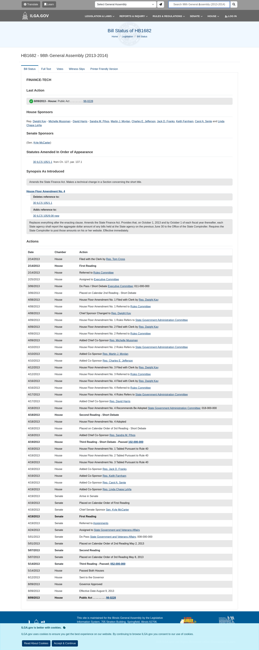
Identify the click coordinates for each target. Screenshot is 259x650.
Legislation (127, 36)
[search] (199, 4)
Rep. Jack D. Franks (115, 469)
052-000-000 (117, 563)
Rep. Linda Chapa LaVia (117, 489)
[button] (97, 16)
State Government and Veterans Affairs (117, 530)
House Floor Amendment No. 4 (45, 191)
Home (115, 36)
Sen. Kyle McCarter (117, 509)
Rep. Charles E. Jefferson (118, 360)
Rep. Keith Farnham (114, 475)
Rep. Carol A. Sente (114, 482)
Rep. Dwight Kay (148, 299)
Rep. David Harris (119, 401)
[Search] (233, 4)
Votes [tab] (60, 69)
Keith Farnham (185, 121)
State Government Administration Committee (161, 320)
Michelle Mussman (59, 121)
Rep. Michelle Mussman (123, 340)
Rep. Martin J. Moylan (115, 354)
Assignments (100, 523)
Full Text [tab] (46, 69)
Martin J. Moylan (120, 121)
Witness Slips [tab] (77, 69)
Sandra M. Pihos (99, 121)
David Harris (80, 121)
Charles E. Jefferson (144, 121)
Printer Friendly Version (104, 69)
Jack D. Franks (166, 121)
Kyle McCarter (42, 142)
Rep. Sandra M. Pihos (122, 435)
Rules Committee (103, 272)
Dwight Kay (39, 121)
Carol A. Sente (203, 121)
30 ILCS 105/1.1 (42, 162)
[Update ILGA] (160, 4)
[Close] (65, 643)
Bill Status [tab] (30, 69)
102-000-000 (135, 442)
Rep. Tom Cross (115, 259)
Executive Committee (106, 279)
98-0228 (88, 101)
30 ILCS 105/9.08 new (46, 215)
